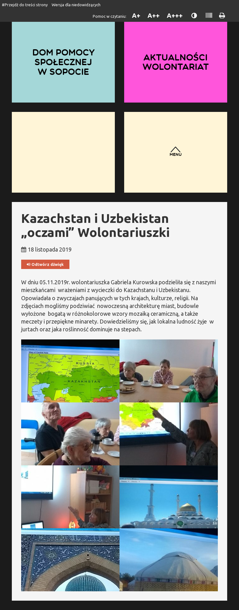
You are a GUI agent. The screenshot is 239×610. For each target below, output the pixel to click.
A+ (136, 15)
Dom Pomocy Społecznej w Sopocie (63, 61)
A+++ (175, 15)
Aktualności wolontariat (176, 62)
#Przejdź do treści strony (25, 4)
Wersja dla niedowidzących (76, 4)
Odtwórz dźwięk (45, 264)
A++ (154, 15)
